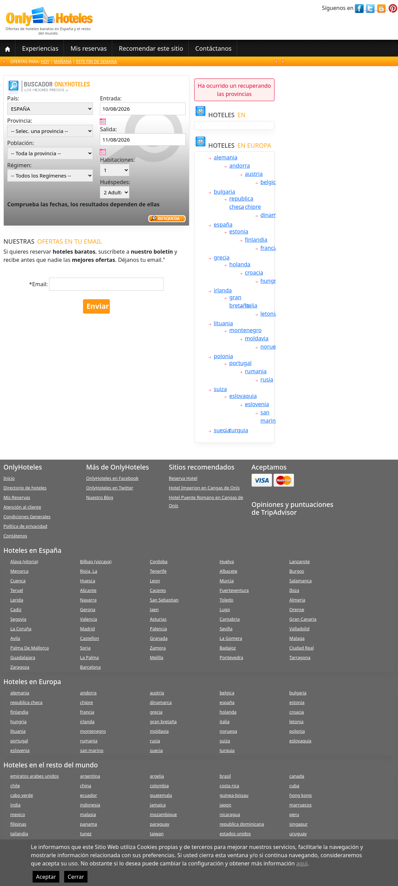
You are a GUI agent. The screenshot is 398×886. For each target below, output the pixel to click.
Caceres (158, 590)
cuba (294, 785)
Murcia (227, 581)
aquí (301, 863)
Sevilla (226, 629)
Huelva (227, 561)
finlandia (256, 239)
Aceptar (46, 877)
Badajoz (228, 648)
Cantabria (230, 619)
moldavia (257, 338)
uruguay (298, 833)
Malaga (296, 638)
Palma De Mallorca (29, 648)
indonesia (90, 805)
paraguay (159, 824)
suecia (222, 430)
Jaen (154, 609)
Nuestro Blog (99, 497)
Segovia (18, 619)
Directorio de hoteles (25, 488)
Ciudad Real (301, 648)
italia (251, 305)
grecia (222, 257)
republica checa (26, 702)
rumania (256, 371)
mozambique (163, 814)
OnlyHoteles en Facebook (112, 478)
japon (225, 805)
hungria (270, 280)
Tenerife (158, 571)
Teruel (16, 590)
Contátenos (15, 536)
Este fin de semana (96, 61)
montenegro (245, 330)
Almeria (297, 600)
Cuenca (17, 581)
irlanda (223, 290)
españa (223, 224)
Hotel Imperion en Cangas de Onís (204, 488)
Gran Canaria (302, 619)
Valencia (88, 619)
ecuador (88, 795)
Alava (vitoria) (24, 561)
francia (269, 248)
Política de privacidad (25, 526)
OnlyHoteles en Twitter (109, 488)
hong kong (300, 795)
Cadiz (15, 609)
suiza (220, 389)
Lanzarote (299, 561)
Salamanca (300, 581)
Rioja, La (88, 571)
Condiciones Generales (26, 516)
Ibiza (294, 590)
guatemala (161, 795)
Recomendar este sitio (151, 48)
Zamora (158, 648)
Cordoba (159, 561)
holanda (239, 264)
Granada (159, 638)
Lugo (225, 609)
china (85, 785)
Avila (15, 638)
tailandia (19, 833)
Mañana (63, 61)
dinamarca (274, 215)
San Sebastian (164, 600)
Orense (296, 609)
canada (296, 776)
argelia (157, 776)
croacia (254, 272)
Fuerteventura (234, 590)
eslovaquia (243, 396)
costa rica (229, 785)
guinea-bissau (234, 795)
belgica (269, 182)
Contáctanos (213, 48)
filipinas (18, 824)
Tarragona (299, 657)
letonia (269, 313)
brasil (225, 776)
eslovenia (257, 404)
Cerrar (76, 877)
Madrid (87, 629)
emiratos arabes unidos (34, 776)
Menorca (19, 571)
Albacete (228, 571)
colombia (159, 785)
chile (15, 785)
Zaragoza (19, 667)
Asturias (158, 619)
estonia (238, 231)
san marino (91, 750)
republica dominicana (242, 824)
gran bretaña (163, 721)
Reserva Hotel (183, 478)
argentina (90, 776)
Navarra (88, 600)
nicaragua (230, 814)
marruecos (300, 805)
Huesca (87, 581)
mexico (17, 814)
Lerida (16, 600)
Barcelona (90, 667)
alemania (225, 157)
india (15, 805)
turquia (238, 430)
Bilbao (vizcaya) (96, 561)
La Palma (89, 657)
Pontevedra (231, 657)
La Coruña (20, 629)
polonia (223, 356)
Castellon (89, 638)
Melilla (156, 657)
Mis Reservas (16, 497)
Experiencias (40, 48)
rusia (266, 379)
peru (294, 814)
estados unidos (235, 833)
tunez (86, 833)
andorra (239, 165)
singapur (298, 824)
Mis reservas (88, 48)
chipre (253, 206)
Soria (85, 648)
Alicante (88, 590)
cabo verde (21, 795)
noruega (271, 346)
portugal (240, 363)
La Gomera (231, 638)
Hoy (45, 61)
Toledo (226, 600)
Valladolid (299, 629)
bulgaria (224, 191)
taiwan (157, 833)
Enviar (97, 306)
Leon (155, 581)
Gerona (87, 609)
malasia (88, 814)
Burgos (296, 571)
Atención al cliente (22, 507)
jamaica (158, 805)
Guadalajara (22, 657)
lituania (223, 323)
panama (88, 824)
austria (254, 174)
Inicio (9, 478)
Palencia (158, 629)
